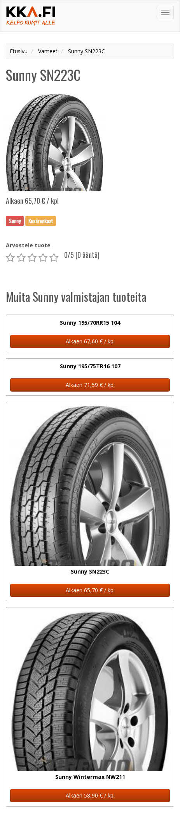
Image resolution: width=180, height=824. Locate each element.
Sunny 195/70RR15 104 (90, 322)
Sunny (15, 220)
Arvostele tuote (28, 245)
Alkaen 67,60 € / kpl (90, 341)
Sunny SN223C (90, 571)
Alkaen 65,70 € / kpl (90, 590)
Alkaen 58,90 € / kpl (90, 795)
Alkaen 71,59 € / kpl (90, 384)
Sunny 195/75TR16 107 (90, 366)
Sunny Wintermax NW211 (90, 776)
